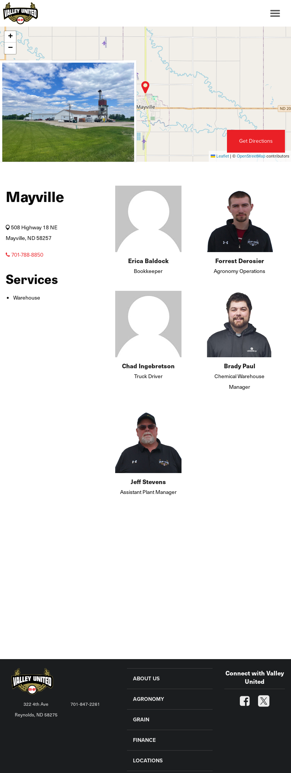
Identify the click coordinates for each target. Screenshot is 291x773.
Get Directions (256, 141)
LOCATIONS (148, 760)
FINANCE (144, 740)
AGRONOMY (148, 699)
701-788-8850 (25, 255)
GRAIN (141, 719)
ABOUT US (146, 678)
